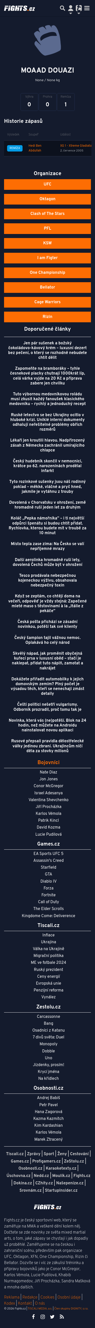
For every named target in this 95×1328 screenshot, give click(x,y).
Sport (49, 1154)
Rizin (47, 317)
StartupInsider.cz (61, 1190)
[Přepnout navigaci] (71, 8)
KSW (47, 243)
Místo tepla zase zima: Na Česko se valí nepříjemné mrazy (47, 546)
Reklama (12, 1297)
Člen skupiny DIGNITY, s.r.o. (71, 1308)
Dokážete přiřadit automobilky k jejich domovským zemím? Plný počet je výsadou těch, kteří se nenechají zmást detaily (47, 687)
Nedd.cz (41, 1176)
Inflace (48, 935)
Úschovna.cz (19, 1176)
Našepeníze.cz (70, 1183)
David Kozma (48, 827)
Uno (48, 1058)
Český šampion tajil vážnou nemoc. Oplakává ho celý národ (47, 640)
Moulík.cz (61, 1176)
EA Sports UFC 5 (48, 853)
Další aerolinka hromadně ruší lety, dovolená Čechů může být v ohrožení (47, 562)
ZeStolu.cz (74, 1161)
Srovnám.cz (31, 1190)
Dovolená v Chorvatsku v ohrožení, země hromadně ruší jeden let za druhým (47, 505)
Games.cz (20, 1161)
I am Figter (47, 258)
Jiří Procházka (49, 807)
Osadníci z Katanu (48, 1030)
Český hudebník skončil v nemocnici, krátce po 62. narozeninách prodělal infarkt (47, 466)
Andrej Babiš (48, 1098)
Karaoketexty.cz (61, 1168)
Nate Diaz (48, 772)
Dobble (48, 1051)
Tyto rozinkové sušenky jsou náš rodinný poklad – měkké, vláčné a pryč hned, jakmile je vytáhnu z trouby (47, 486)
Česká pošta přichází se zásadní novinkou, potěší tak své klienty (47, 624)
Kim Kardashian (48, 1125)
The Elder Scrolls (48, 909)
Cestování (79, 1154)
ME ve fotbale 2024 (48, 962)
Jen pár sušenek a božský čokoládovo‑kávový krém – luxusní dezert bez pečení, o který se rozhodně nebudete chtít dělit (47, 351)
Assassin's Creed (48, 860)
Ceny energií (48, 976)
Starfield (48, 867)
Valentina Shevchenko (49, 800)
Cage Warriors (47, 302)
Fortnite (49, 895)
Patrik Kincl (48, 820)
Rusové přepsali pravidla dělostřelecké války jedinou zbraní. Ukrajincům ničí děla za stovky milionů (47, 746)
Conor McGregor (49, 786)
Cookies (47, 1297)
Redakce (29, 1297)
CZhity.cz (44, 1183)
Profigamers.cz (46, 1161)
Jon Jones (48, 779)
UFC (47, 184)
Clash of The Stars (47, 213)
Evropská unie (48, 983)
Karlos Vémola (49, 813)
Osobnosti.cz (30, 1168)
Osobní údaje (69, 1297)
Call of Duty (48, 902)
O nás (40, 1303)
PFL (47, 228)
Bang (48, 1023)
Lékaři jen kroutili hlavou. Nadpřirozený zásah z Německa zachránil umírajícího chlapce (47, 445)
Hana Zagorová (48, 1112)
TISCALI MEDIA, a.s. (40, 1308)
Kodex (10, 1303)
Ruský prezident (48, 969)
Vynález (48, 997)
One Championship (47, 272)
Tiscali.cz (15, 1154)
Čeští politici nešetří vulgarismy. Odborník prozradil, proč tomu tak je (47, 707)
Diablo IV (48, 881)
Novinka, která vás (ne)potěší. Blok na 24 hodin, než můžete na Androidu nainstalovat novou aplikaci (47, 725)
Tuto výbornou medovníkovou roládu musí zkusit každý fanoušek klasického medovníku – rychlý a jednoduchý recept (47, 399)
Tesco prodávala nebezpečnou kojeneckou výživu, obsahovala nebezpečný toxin (47, 580)
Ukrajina (48, 942)
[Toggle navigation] (87, 8)
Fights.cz (81, 1176)
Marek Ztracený (48, 1139)
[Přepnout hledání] (63, 8)
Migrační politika (48, 956)
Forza (48, 888)
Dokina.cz (22, 1183)
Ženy (62, 1154)
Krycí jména (48, 1071)
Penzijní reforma (49, 990)
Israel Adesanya (48, 793)
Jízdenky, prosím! (48, 1065)
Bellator (47, 287)
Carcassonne (48, 1016)
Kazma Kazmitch (48, 1118)
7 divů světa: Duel (48, 1037)
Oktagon (47, 199)
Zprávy (34, 1154)
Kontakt (25, 1303)
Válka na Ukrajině (48, 949)
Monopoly (49, 1044)
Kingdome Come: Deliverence (48, 916)
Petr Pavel (48, 1105)
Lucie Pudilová (48, 834)
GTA (48, 874)
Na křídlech (48, 1078)
